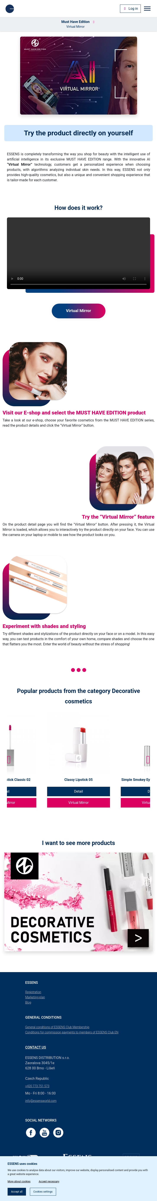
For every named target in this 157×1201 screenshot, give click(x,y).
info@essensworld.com (41, 1100)
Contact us (35, 1047)
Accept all (17, 1191)
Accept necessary (49, 1181)
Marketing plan (35, 997)
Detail (78, 791)
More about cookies (19, 1181)
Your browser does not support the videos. (78, 253)
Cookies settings (43, 1191)
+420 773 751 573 (37, 1086)
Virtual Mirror (78, 803)
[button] (148, 759)
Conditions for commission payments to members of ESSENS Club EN (71, 1032)
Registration (33, 992)
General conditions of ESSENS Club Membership (57, 1027)
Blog (28, 1002)
